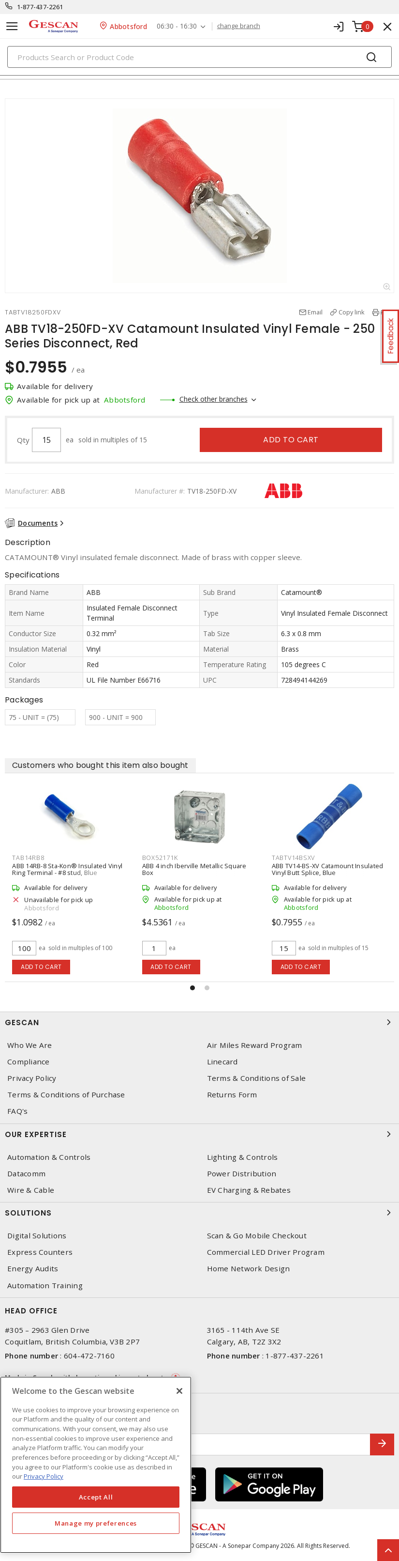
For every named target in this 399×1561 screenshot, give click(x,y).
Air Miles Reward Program (254, 1045)
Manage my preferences (96, 1523)
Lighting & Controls (242, 1157)
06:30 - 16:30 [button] (177, 26)
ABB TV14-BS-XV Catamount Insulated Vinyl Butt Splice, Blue (328, 869)
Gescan (199, 1022)
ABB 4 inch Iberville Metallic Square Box (194, 869)
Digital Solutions (36, 1235)
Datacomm (26, 1173)
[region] (96, 1464)
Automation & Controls (48, 1157)
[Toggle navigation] (12, 26)
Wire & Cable (30, 1190)
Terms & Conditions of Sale (256, 1078)
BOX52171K (160, 857)
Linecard (222, 1061)
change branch (238, 26)
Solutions (199, 1212)
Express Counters (40, 1252)
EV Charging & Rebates (249, 1190)
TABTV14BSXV (293, 857)
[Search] (199, 57)
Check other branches (213, 399)
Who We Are (29, 1045)
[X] (179, 1391)
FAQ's (17, 1111)
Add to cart (291, 439)
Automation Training (45, 1285)
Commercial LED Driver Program (266, 1252)
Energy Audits (32, 1268)
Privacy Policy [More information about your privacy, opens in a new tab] (43, 1476)
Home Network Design (248, 1268)
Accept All (96, 1497)
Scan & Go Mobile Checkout (257, 1235)
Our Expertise (199, 1134)
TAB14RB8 (28, 857)
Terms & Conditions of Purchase (66, 1094)
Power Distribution (242, 1173)
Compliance (28, 1061)
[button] (192, 987)
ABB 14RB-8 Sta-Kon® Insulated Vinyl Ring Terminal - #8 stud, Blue (67, 869)
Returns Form (232, 1094)
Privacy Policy (32, 1078)
